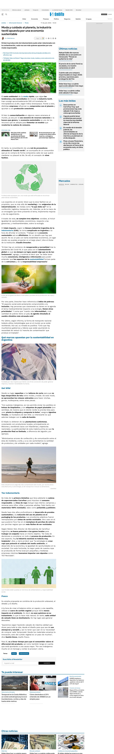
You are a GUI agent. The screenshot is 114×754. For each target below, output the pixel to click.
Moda (27, 23)
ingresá (110, 14)
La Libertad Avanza (57, 10)
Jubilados (26, 10)
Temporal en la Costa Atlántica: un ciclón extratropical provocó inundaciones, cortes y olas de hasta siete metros (14, 697)
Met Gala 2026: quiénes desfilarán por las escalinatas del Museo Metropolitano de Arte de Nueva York (19, 136)
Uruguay (89, 19)
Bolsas (67, 184)
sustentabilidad (37, 259)
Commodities (74, 184)
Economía (34, 19)
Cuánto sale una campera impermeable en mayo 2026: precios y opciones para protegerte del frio (70, 76)
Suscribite (47, 663)
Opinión (78, 19)
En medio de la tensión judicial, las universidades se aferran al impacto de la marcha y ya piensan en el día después (73, 132)
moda (25, 96)
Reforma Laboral (16, 10)
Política (56, 19)
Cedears (81, 184)
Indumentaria (7, 230)
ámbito (3, 23)
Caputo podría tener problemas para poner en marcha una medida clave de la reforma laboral (72, 120)
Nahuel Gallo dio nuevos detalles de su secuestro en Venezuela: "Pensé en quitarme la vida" (70, 56)
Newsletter (110, 18)
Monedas (61, 184)
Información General (15, 23)
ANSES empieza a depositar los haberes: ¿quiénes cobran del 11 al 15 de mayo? (77, 681)
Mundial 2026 (69, 10)
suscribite (104, 14)
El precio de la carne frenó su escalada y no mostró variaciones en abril (71, 66)
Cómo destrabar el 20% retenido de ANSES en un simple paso (40, 696)
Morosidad (78, 10)
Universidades (45, 10)
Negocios (67, 19)
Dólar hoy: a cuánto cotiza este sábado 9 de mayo (69, 92)
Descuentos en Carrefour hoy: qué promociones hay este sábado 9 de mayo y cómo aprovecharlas (72, 109)
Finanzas (46, 19)
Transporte (35, 10)
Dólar (24, 19)
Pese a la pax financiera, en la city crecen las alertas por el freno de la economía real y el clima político (73, 145)
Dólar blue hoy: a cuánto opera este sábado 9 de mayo (71, 85)
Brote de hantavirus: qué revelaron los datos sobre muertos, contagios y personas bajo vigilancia (47, 135)
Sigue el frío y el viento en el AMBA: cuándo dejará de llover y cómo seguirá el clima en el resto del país (77, 693)
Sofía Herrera (10, 38)
